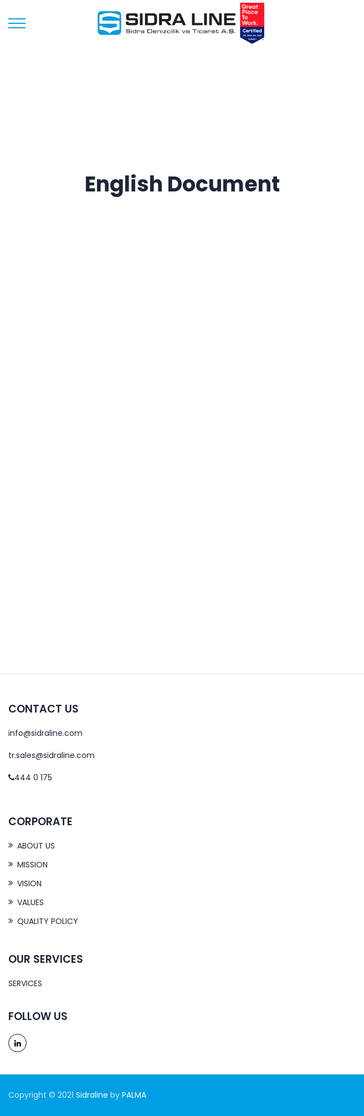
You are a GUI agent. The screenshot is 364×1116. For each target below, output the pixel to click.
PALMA (134, 1094)
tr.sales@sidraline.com (51, 755)
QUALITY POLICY (47, 921)
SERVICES (25, 983)
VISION (29, 883)
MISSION (32, 864)
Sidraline (92, 1094)
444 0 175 (30, 777)
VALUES (30, 902)
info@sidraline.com (45, 733)
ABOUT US (36, 845)
